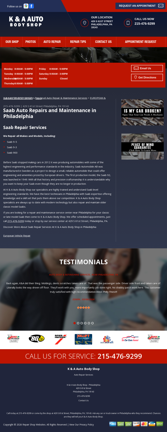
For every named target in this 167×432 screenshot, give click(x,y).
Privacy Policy (86, 424)
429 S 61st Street (33, 106)
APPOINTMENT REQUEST (140, 42)
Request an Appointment (141, 5)
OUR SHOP (12, 42)
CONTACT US (103, 42)
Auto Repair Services (83, 374)
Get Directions (145, 77)
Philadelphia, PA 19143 (56, 106)
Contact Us (83, 400)
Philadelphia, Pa (108, 274)
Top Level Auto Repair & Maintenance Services (61, 98)
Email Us (142, 68)
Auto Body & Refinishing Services (69, 274)
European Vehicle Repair (16, 235)
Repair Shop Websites (34, 424)
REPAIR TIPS (78, 42)
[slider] (83, 307)
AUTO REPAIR (52, 42)
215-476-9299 (145, 23)
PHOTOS (30, 42)
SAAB (39, 98)
